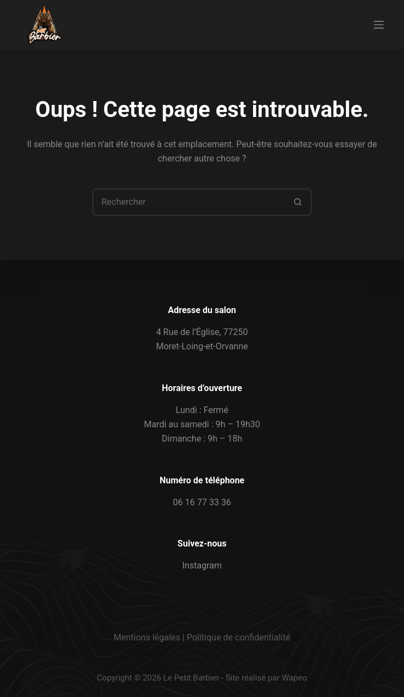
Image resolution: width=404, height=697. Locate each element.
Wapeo (294, 678)
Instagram (202, 565)
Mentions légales (147, 637)
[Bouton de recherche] (298, 202)
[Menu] (379, 25)
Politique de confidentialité (238, 637)
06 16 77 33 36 (202, 502)
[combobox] (189, 202)
